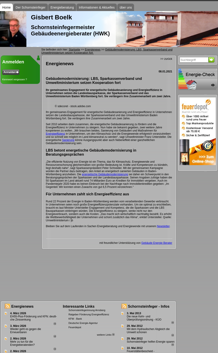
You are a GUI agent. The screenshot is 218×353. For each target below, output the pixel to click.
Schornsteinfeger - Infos (148, 306)
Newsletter (163, 226)
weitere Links (105, 334)
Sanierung (68, 140)
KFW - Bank (75, 318)
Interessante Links (79, 306)
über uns (126, 7)
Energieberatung (62, 7)
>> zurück (166, 58)
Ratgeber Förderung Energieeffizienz (88, 314)
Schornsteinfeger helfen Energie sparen (150, 341)
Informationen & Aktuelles (97, 7)
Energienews (22, 306)
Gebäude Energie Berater (156, 243)
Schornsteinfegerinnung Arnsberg (86, 310)
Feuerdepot (74, 327)
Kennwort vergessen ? (14, 79)
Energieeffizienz (55, 133)
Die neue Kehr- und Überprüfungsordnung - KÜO (144, 318)
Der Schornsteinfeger (30, 7)
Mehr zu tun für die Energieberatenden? (22, 343)
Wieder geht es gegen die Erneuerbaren (25, 331)
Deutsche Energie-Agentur (83, 323)
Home (6, 7)
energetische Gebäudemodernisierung (105, 174)
